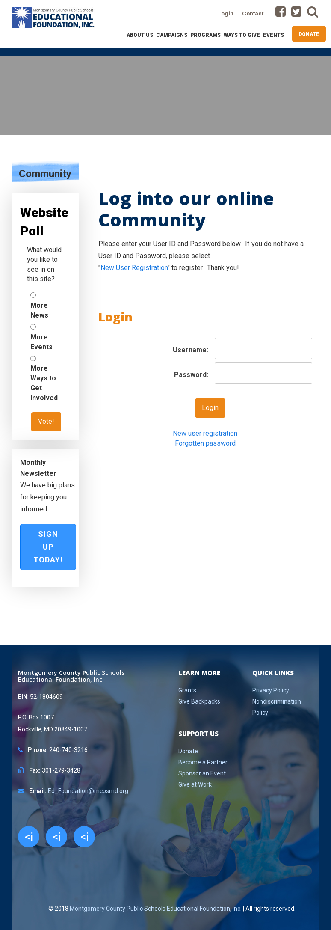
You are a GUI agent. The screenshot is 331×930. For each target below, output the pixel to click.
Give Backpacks (199, 701)
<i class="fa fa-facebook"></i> (28, 838)
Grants (187, 690)
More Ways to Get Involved (44, 383)
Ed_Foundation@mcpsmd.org (88, 790)
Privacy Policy (270, 690)
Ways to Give (242, 35)
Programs (205, 35)
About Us (140, 35)
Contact (252, 13)
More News (39, 310)
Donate (308, 34)
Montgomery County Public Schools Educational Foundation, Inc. (156, 908)
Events (273, 35)
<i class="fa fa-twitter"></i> (56, 838)
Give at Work (195, 784)
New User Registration (134, 268)
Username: (190, 350)
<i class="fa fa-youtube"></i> (84, 838)
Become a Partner (203, 762)
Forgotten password (205, 443)
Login (225, 13)
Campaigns (171, 35)
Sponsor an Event (202, 773)
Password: (191, 375)
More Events (41, 342)
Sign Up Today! (48, 546)
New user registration (205, 433)
